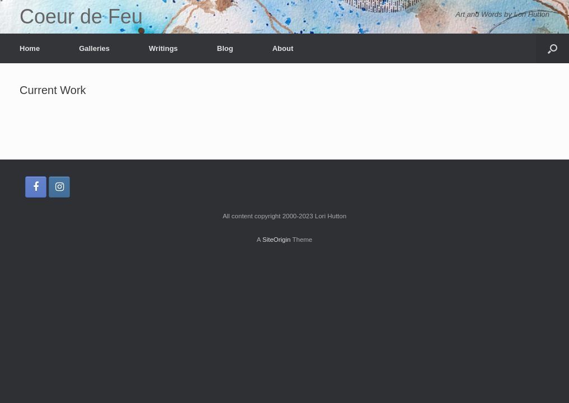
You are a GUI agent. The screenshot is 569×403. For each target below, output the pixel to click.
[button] (552, 48)
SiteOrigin (276, 239)
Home (30, 48)
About (283, 48)
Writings (163, 48)
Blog (225, 48)
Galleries (94, 48)
